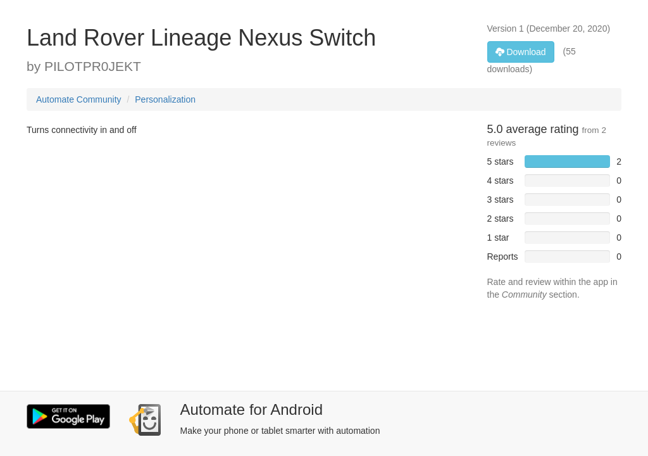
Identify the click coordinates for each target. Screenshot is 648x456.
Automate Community (79, 99)
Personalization (165, 99)
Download (520, 52)
